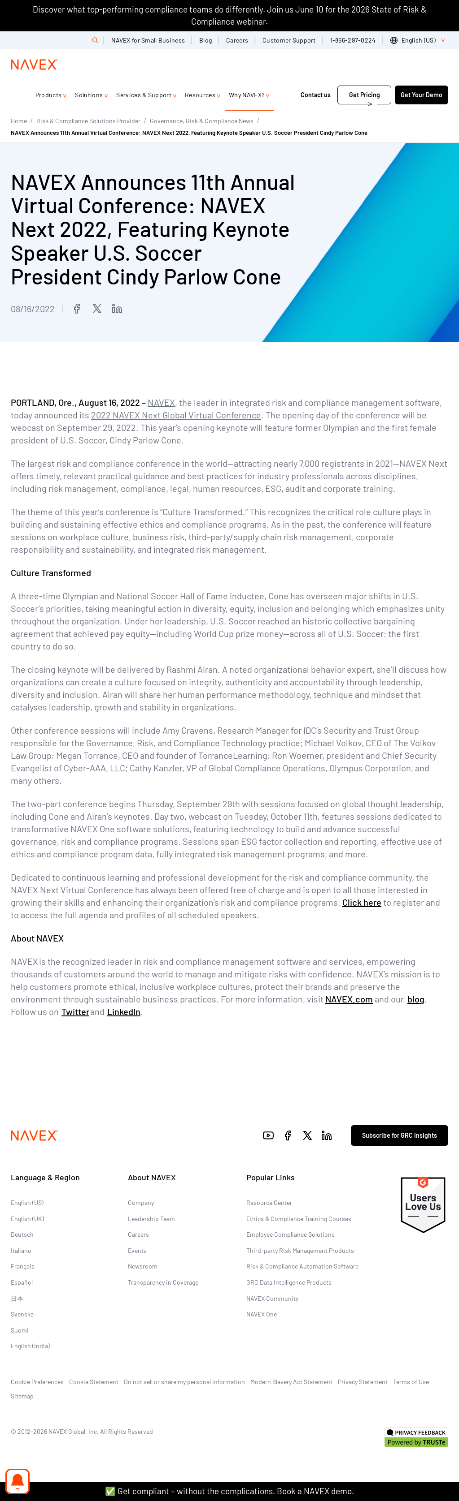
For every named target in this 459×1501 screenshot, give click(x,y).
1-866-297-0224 (353, 40)
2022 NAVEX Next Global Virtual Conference (176, 414)
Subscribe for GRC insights (399, 1135)
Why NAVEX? (246, 95)
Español (22, 1282)
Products (48, 95)
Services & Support (143, 95)
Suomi (20, 1330)
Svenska (22, 1314)
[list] (419, 40)
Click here (361, 902)
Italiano (21, 1250)
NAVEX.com (349, 998)
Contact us (316, 95)
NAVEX (161, 402)
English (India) (30, 1346)
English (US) (27, 1202)
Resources (200, 95)
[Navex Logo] (34, 64)
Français (23, 1266)
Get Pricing (364, 95)
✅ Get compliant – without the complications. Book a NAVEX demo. (229, 1491)
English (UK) (27, 1218)
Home (19, 121)
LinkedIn (123, 1011)
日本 (17, 1298)
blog (415, 998)
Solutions (89, 95)
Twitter (75, 1011)
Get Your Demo (421, 95)
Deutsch (22, 1234)
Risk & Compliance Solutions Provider (88, 121)
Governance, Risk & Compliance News (202, 121)
